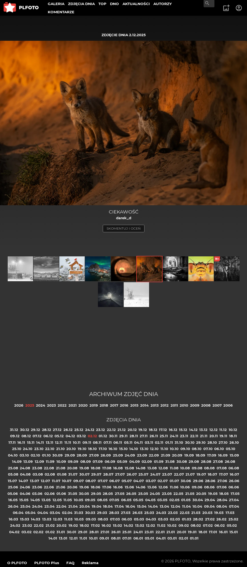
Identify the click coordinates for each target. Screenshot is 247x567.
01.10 (46, 455)
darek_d (123, 218)
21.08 (60, 468)
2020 (83, 405)
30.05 (84, 493)
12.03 (57, 519)
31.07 (72, 474)
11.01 (83, 538)
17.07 (223, 474)
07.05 (114, 500)
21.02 (50, 525)
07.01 (126, 538)
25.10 (16, 448)
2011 (174, 405)
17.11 (12, 442)
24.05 (155, 493)
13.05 (46, 500)
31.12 (14, 429)
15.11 (30, 442)
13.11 (49, 442)
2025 (29, 405)
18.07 (212, 474)
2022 (62, 405)
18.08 (95, 468)
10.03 (79, 519)
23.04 (49, 506)
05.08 (13, 474)
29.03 (102, 512)
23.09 (142, 455)
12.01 (73, 538)
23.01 (149, 532)
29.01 (82, 532)
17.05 (235, 493)
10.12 (233, 429)
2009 (194, 405)
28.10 (212, 442)
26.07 (132, 474)
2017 (114, 405)
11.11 (67, 442)
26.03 (137, 512)
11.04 (186, 506)
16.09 (223, 455)
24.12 (89, 429)
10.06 (185, 487)
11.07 (56, 480)
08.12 (26, 436)
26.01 (116, 532)
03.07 (151, 480)
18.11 (233, 436)
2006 (228, 405)
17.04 (119, 506)
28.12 (46, 429)
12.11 (58, 442)
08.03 (103, 519)
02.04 (67, 512)
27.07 (120, 474)
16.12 (173, 429)
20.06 (72, 487)
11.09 (50, 461)
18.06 (95, 487)
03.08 (38, 474)
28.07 (108, 474)
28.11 (134, 436)
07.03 (115, 519)
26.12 (68, 429)
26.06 (234, 480)
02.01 (183, 538)
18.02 (84, 525)
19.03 (219, 512)
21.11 (203, 436)
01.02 (50, 532)
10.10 (174, 448)
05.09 (122, 461)
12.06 (163, 487)
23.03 (173, 512)
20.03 (207, 512)
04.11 (138, 442)
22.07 (179, 474)
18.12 (153, 429)
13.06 (152, 487)
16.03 (13, 519)
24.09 (130, 455)
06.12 (48, 436)
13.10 (144, 448)
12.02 (150, 525)
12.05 (57, 500)
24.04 (37, 506)
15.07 (12, 480)
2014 (144, 405)
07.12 (37, 436)
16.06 (118, 487)
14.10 (133, 448)
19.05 (213, 493)
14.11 (40, 442)
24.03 (161, 512)
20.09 (177, 455)
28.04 (222, 500)
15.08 (129, 468)
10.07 (66, 480)
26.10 (234, 442)
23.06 (37, 487)
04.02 (14, 532)
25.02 (233, 519)
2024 (40, 405)
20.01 (181, 532)
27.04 (234, 500)
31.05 (72, 493)
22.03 (185, 512)
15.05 (23, 500)
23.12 (100, 429)
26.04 (13, 506)
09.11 (86, 442)
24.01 (138, 532)
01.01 (194, 538)
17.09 (211, 455)
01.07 (174, 480)
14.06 (140, 487)
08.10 (196, 448)
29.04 (210, 500)
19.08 (84, 468)
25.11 (164, 436)
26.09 (106, 455)
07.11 (107, 442)
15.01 (233, 532)
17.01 (213, 532)
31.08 (170, 461)
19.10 (82, 448)
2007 (217, 405)
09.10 (185, 448)
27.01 (104, 532)
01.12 (103, 436)
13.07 (34, 480)
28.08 (206, 461)
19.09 (189, 455)
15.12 (183, 429)
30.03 (90, 512)
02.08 (50, 474)
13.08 (152, 468)
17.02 (95, 525)
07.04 (234, 506)
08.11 (97, 442)
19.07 (201, 474)
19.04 (96, 506)
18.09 (200, 455)
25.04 (25, 506)
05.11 (128, 442)
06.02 (219, 525)
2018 (104, 405)
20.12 (132, 429)
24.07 (155, 474)
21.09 (165, 455)
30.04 (197, 500)
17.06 (106, 487)
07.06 (222, 487)
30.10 (189, 442)
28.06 (210, 480)
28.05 (108, 493)
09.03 (91, 519)
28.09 (82, 455)
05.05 (138, 500)
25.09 (118, 455)
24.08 (25, 468)
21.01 (170, 532)
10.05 (78, 500)
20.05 (201, 493)
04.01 (161, 538)
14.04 (153, 506)
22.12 (111, 429)
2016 (124, 405)
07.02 (208, 525)
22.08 (49, 468)
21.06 (60, 487)
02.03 (175, 519)
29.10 (201, 442)
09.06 (197, 487)
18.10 (92, 448)
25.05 (143, 493)
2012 (164, 405)
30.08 (182, 461)
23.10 (38, 448)
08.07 (90, 480)
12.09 (39, 461)
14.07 (23, 480)
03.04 (55, 512)
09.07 (78, 480)
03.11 (149, 442)
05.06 (12, 493)
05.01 (149, 538)
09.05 (90, 500)
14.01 (52, 538)
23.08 (37, 468)
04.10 (13, 455)
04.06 (25, 493)
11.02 (161, 525)
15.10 (123, 448)
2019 (93, 405)
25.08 (13, 468)
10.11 (77, 442)
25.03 (149, 512)
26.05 (131, 493)
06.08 (233, 468)
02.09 (147, 461)
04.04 (42, 512)
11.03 (68, 519)
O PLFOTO (17, 562)
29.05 (96, 493)
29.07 (96, 474)
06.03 (127, 519)
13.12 (203, 429)
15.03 (24, 519)
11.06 (174, 487)
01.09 (159, 461)
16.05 (13, 500)
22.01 (160, 532)
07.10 (208, 448)
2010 (184, 405)
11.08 (174, 468)
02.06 (49, 493)
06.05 (126, 500)
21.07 (190, 474)
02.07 (163, 480)
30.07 (84, 474)
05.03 (139, 519)
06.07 (114, 480)
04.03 (151, 519)
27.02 (210, 519)
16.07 (234, 474)
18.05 (224, 493)
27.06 (222, 480)
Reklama (90, 562)
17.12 (163, 429)
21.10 (60, 448)
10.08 (185, 468)
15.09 (234, 455)
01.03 (186, 519)
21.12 (121, 429)
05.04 (30, 512)
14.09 (17, 461)
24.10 (27, 448)
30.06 (186, 480)
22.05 (178, 493)
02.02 (38, 532)
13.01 (63, 538)
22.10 (49, 448)
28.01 (94, 532)
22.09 (154, 455)
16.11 (21, 442)
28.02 (198, 519)
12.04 (175, 506)
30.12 (24, 429)
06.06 (233, 487)
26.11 (154, 436)
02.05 (174, 500)
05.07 (127, 480)
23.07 (167, 474)
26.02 (221, 519)
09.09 (73, 461)
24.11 (174, 436)
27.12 (57, 429)
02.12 (92, 436)
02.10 (35, 455)
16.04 (130, 506)
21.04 (73, 506)
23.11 (184, 436)
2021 (73, 405)
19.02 (73, 525)
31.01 (60, 532)
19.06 (84, 487)
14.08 (140, 468)
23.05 (167, 493)
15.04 (141, 506)
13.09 (28, 461)
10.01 (93, 538)
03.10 (24, 455)
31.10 (179, 442)
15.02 (117, 525)
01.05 (186, 500)
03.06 (37, 493)
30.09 (57, 455)
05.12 (59, 436)
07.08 (222, 468)
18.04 (108, 506)
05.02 (232, 525)
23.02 (27, 525)
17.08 (106, 468)
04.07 (138, 480)
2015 (134, 405)
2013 (155, 405)
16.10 (113, 448)
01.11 (169, 442)
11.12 (223, 429)
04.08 (25, 474)
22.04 (61, 506)
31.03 (78, 512)
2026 (18, 405)
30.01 (71, 532)
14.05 (35, 500)
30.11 (113, 436)
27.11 (144, 436)
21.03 (195, 512)
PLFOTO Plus (46, 562)
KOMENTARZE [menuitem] (61, 12)
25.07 (143, 474)
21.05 (189, 493)
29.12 (35, 429)
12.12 (213, 429)
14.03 (35, 519)
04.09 (134, 461)
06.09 (110, 461)
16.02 (106, 525)
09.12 (15, 436)
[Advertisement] (123, 354)
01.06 (61, 493)
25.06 (13, 487)
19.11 (223, 436)
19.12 (142, 429)
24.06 (25, 487)
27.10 (223, 442)
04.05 (150, 500)
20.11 (213, 436)
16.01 (223, 532)
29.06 (198, 480)
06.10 (219, 448)
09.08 (197, 468)
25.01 (126, 532)
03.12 (81, 436)
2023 (51, 405)
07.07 (103, 480)
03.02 (26, 532)
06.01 (138, 538)
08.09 (85, 461)
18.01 (203, 532)
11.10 (164, 448)
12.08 (163, 468)
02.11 (159, 442)
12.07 (45, 480)
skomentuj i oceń (124, 228)
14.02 (128, 525)
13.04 (164, 506)
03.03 (163, 519)
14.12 (193, 429)
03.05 (162, 500)
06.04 (18, 512)
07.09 (98, 461)
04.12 (70, 436)
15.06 (129, 487)
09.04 (209, 506)
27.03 (125, 512)
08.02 (196, 525)
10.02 (172, 525)
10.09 (61, 461)
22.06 (49, 487)
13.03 (46, 519)
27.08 (218, 461)
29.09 (70, 455)
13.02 (139, 525)
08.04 (221, 506)
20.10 (71, 448)
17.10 (103, 448)
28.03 (114, 512)
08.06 (209, 487)
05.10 (230, 448)
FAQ (70, 562)
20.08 (72, 468)
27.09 (94, 455)
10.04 (197, 506)
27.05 (119, 493)
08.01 (116, 538)
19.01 (192, 532)
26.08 (230, 461)
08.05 (102, 500)
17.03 (230, 512)
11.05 (67, 500)
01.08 (62, 474)
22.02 (39, 525)
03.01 (172, 538)
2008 (206, 405)
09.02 (183, 525)
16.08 (118, 468)
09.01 (104, 538)
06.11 (117, 442)
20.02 (61, 525)
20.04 (84, 506)
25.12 (78, 429)
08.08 (209, 468)
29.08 (194, 461)
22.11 (194, 436)
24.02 (15, 525)
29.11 (123, 436)
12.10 (154, 448)
